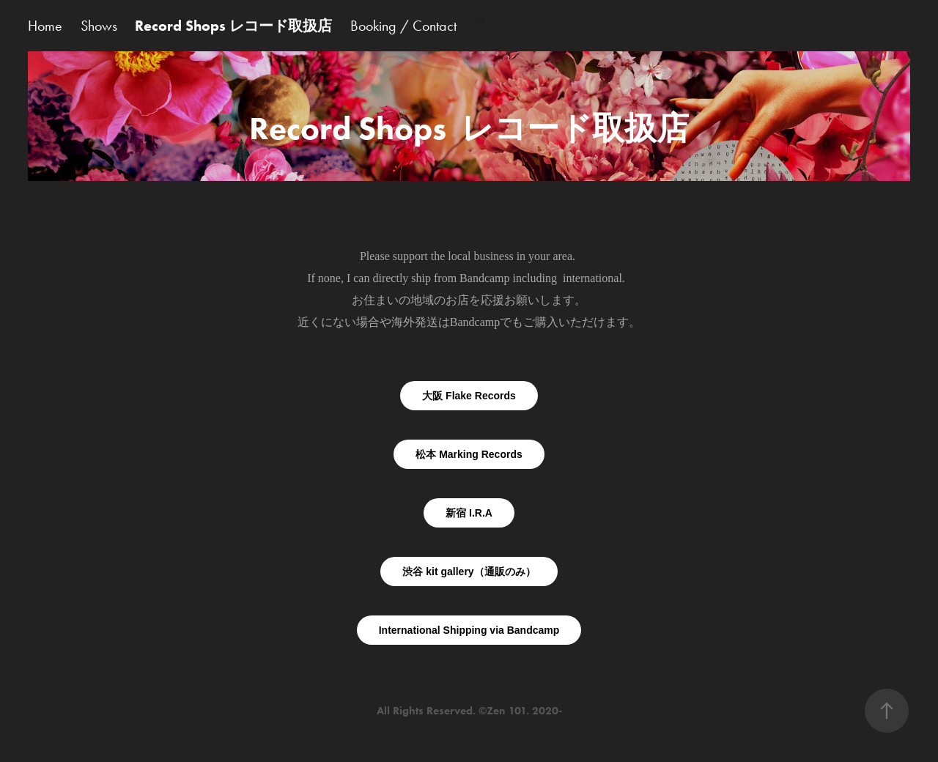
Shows (99, 25)
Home (45, 25)
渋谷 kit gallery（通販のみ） (468, 571)
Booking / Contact (403, 25)
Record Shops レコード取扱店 (233, 25)
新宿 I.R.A (469, 513)
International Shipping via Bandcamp (469, 630)
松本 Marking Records (469, 454)
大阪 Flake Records (469, 396)
